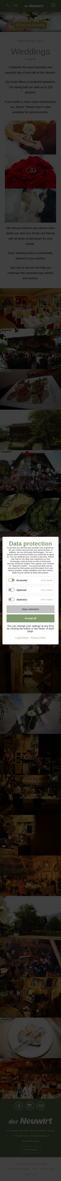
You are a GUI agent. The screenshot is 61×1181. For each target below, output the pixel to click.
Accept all (30, 618)
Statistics (21, 599)
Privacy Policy (38, 637)
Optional (21, 589)
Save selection (30, 609)
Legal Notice (22, 637)
